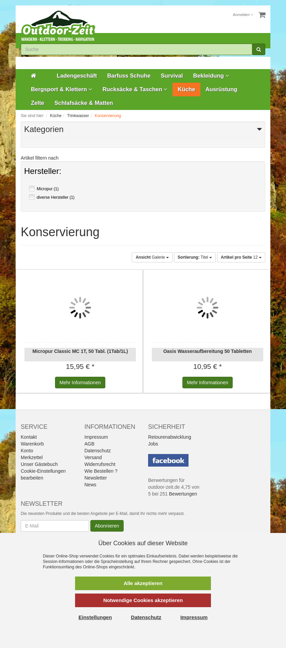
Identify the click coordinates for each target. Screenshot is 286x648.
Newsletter (96, 478)
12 (241, 257)
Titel (195, 257)
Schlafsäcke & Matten (83, 103)
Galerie (152, 257)
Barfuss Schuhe (128, 75)
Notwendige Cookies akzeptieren (143, 600)
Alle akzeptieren (143, 583)
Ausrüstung (221, 89)
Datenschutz (98, 450)
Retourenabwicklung (169, 437)
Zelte (37, 103)
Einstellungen (95, 617)
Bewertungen (183, 494)
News (90, 484)
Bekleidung (211, 75)
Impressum (96, 437)
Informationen (80, 382)
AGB (90, 444)
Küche (186, 89)
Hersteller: (42, 172)
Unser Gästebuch (39, 464)
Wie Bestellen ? (101, 471)
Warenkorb (32, 444)
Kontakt (29, 437)
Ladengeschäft (77, 75)
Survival (172, 75)
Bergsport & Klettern (61, 89)
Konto (27, 450)
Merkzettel (32, 457)
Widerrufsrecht (100, 464)
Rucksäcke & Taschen (135, 89)
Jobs (153, 444)
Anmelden (243, 15)
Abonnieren (107, 526)
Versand (93, 457)
